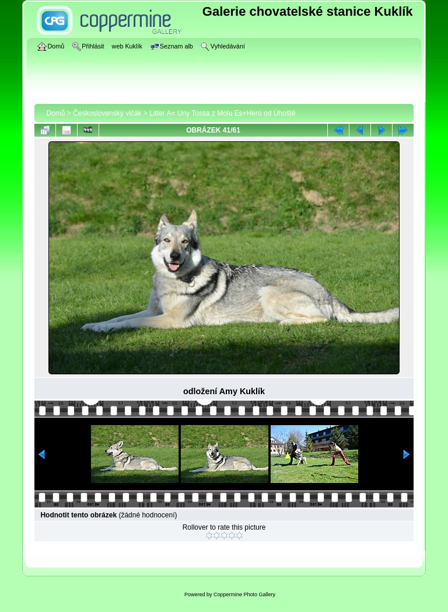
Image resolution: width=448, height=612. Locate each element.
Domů (55, 113)
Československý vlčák (107, 113)
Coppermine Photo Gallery (244, 594)
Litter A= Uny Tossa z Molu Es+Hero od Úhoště (222, 113)
